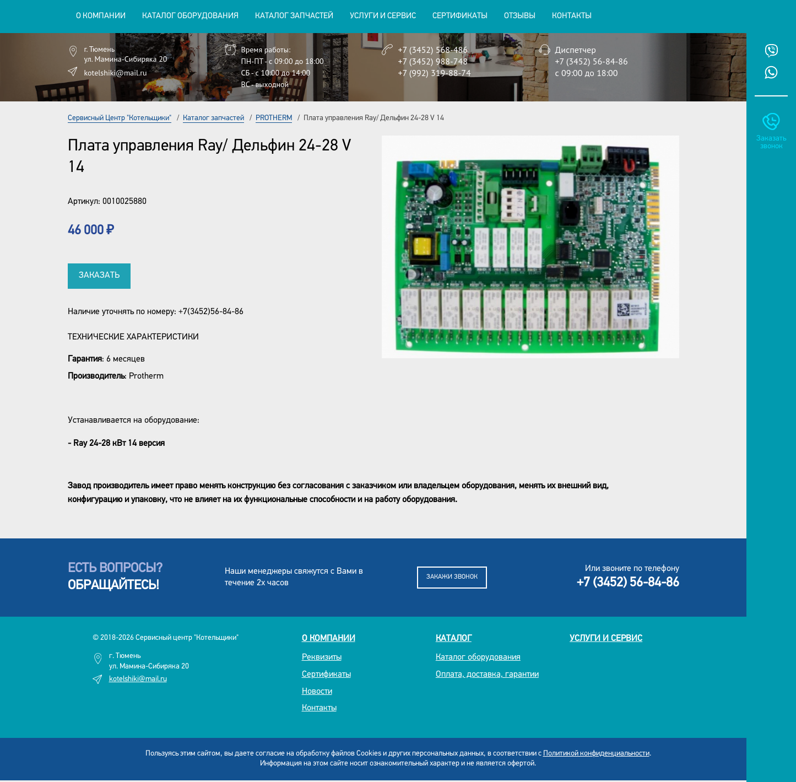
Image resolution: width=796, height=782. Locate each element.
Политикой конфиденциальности (596, 753)
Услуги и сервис (606, 638)
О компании (328, 638)
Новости (317, 691)
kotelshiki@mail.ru (115, 73)
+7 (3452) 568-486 (433, 49)
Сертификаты (460, 16)
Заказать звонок (771, 142)
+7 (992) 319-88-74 (434, 72)
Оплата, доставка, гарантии (487, 674)
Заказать (99, 275)
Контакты (572, 16)
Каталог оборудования (478, 657)
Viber (771, 50)
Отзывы (519, 16)
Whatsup (771, 72)
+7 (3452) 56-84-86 (591, 61)
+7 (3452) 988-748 (433, 61)
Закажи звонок (452, 577)
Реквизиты (322, 657)
